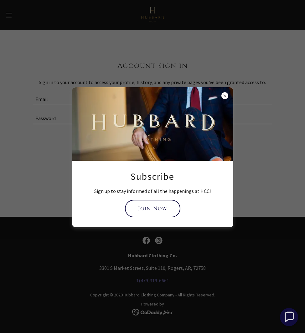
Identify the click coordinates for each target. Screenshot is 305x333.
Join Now (152, 208)
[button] (289, 317)
